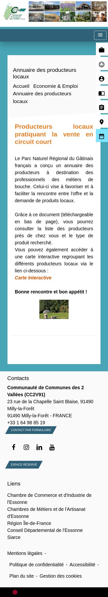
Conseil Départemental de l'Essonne (45, 530)
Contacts (18, 378)
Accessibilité (82, 564)
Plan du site (21, 576)
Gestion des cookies (61, 576)
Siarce (14, 537)
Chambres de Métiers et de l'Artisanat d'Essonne (46, 513)
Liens (14, 483)
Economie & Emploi (55, 86)
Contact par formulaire (31, 430)
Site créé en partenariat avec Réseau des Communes (54, 592)
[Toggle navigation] (100, 35)
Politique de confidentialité (36, 564)
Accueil (21, 86)
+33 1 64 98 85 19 (26, 422)
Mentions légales (24, 553)
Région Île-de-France (29, 523)
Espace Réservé (24, 464)
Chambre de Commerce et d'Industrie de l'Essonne (49, 499)
